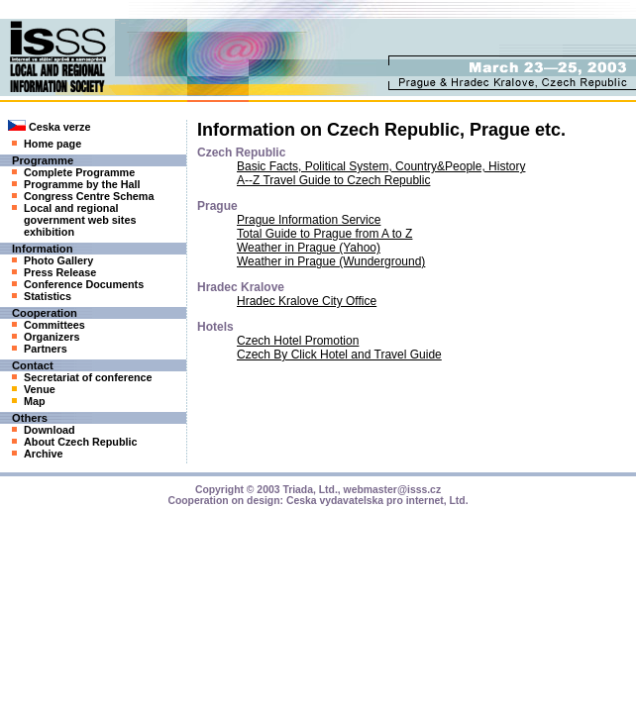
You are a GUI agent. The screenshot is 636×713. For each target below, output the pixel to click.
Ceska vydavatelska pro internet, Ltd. (377, 500)
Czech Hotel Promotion (298, 341)
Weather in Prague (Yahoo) (308, 248)
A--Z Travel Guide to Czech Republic (333, 180)
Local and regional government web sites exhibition (74, 220)
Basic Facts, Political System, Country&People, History (381, 166)
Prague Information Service (308, 220)
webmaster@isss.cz (393, 489)
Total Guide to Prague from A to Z (324, 234)
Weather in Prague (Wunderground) (331, 261)
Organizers (45, 337)
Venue (33, 389)
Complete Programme (73, 172)
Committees (48, 325)
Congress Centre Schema (83, 196)
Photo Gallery (52, 260)
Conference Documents (78, 284)
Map (29, 401)
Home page (46, 144)
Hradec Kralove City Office (306, 301)
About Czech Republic (75, 442)
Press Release (54, 272)
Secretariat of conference (82, 377)
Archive (37, 453)
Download (43, 430)
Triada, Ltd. (309, 489)
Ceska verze (49, 127)
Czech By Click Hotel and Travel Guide (339, 354)
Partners (39, 349)
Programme (42, 160)
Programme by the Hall (76, 184)
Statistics (41, 296)
